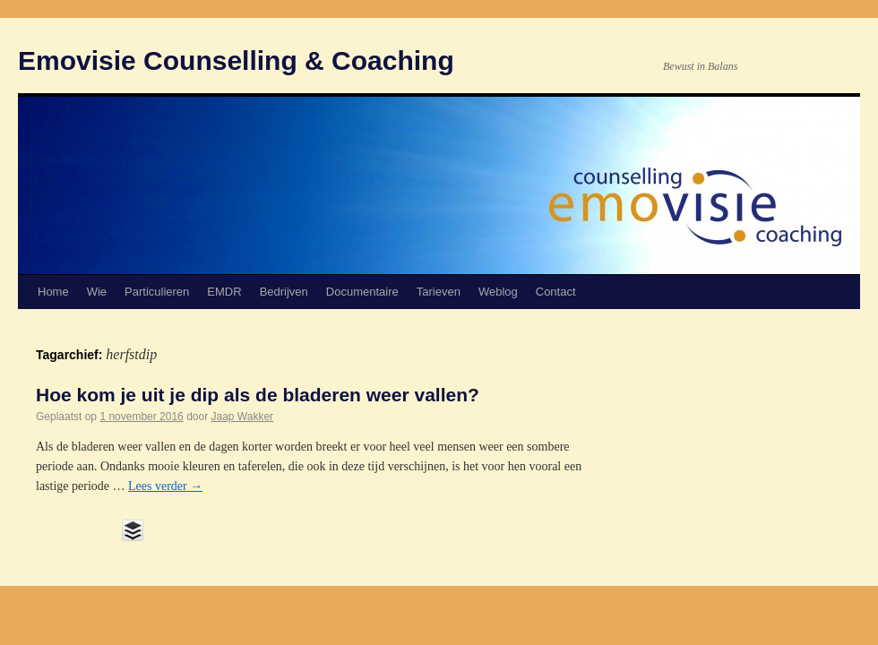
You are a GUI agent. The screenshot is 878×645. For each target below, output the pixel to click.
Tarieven (439, 291)
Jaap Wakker (242, 416)
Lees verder (165, 486)
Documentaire (362, 291)
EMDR (224, 291)
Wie (97, 291)
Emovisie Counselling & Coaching (236, 60)
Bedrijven (284, 291)
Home (53, 291)
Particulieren (157, 291)
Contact (556, 291)
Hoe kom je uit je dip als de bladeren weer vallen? (257, 394)
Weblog (498, 291)
